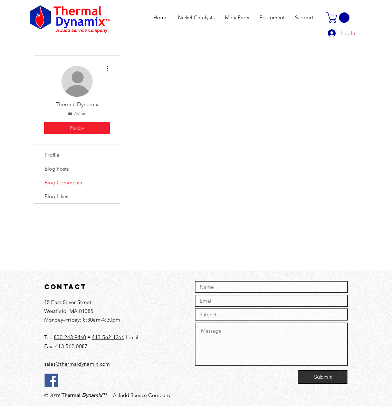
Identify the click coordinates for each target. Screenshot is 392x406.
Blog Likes (56, 196)
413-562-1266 (108, 337)
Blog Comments (63, 182)
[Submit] (322, 377)
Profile (52, 155)
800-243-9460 (70, 337)
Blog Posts (57, 168)
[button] (339, 17)
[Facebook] (51, 380)
